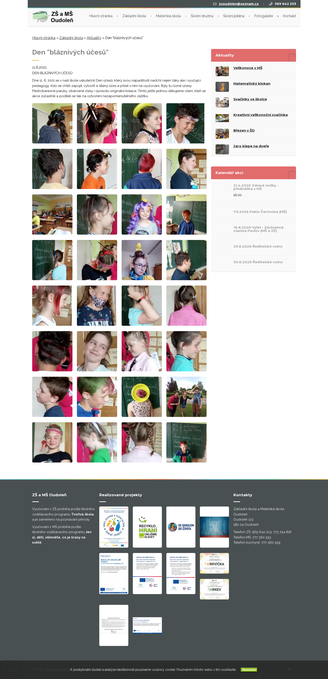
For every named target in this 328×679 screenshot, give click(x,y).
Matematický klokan (251, 83)
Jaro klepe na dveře (251, 146)
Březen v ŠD (244, 130)
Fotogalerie (263, 16)
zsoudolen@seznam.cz (239, 4)
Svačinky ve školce (250, 99)
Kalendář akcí (229, 172)
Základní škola (134, 16)
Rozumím (249, 669)
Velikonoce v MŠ (247, 68)
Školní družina (202, 16)
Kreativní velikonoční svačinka (260, 115)
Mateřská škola (168, 16)
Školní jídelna (233, 16)
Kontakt (289, 16)
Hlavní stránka (100, 16)
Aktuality (94, 38)
